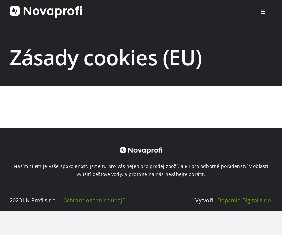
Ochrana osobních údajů (94, 200)
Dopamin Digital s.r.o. (244, 200)
